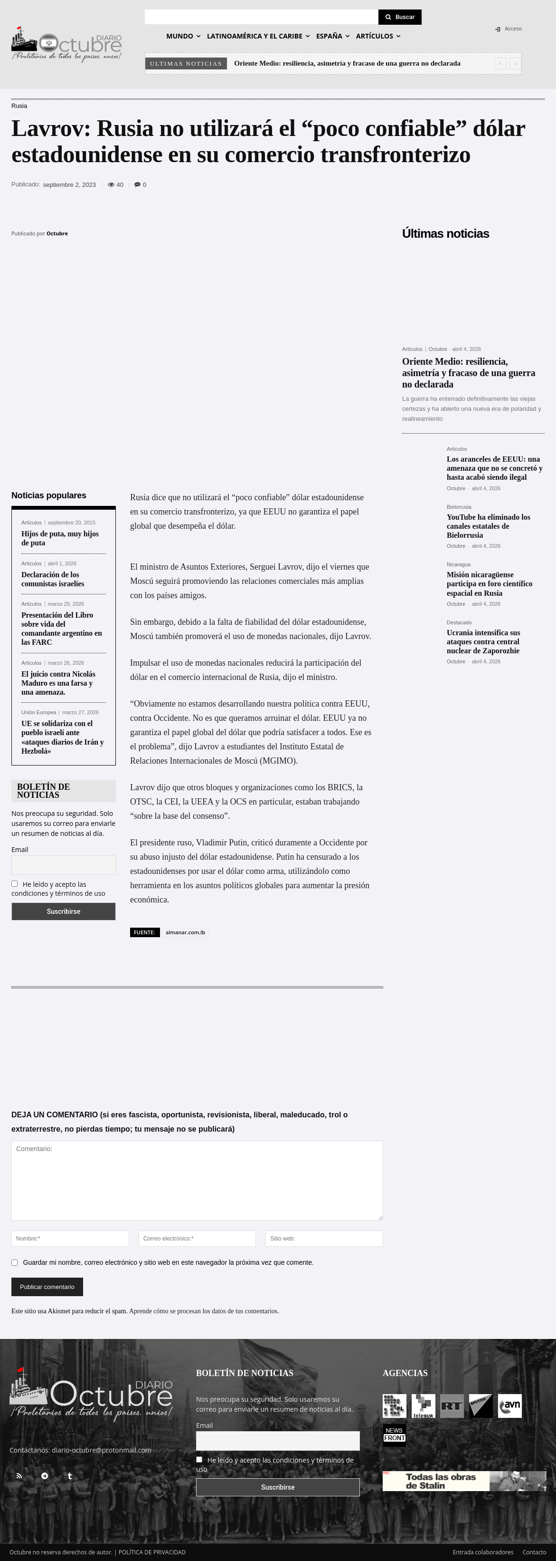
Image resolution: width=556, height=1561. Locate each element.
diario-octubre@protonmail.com (101, 1449)
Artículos (31, 522)
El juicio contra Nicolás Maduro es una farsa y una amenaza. (58, 683)
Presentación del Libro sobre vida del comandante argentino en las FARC (61, 629)
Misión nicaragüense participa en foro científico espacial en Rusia (490, 584)
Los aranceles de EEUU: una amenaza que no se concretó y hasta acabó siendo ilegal (495, 468)
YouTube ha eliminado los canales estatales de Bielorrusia (488, 526)
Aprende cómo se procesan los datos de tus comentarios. (204, 1310)
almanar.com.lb (185, 932)
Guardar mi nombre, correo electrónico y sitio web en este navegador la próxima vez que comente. (168, 1262)
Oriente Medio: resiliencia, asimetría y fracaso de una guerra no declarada (347, 63)
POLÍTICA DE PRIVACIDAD (152, 1552)
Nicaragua (459, 564)
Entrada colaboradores (483, 1552)
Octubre (57, 233)
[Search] (400, 17)
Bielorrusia (459, 507)
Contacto (535, 1552)
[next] (515, 63)
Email (19, 849)
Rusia (19, 106)
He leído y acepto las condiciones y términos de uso (58, 889)
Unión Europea (38, 712)
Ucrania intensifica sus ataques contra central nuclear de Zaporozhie (483, 642)
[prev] (500, 63)
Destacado (459, 622)
